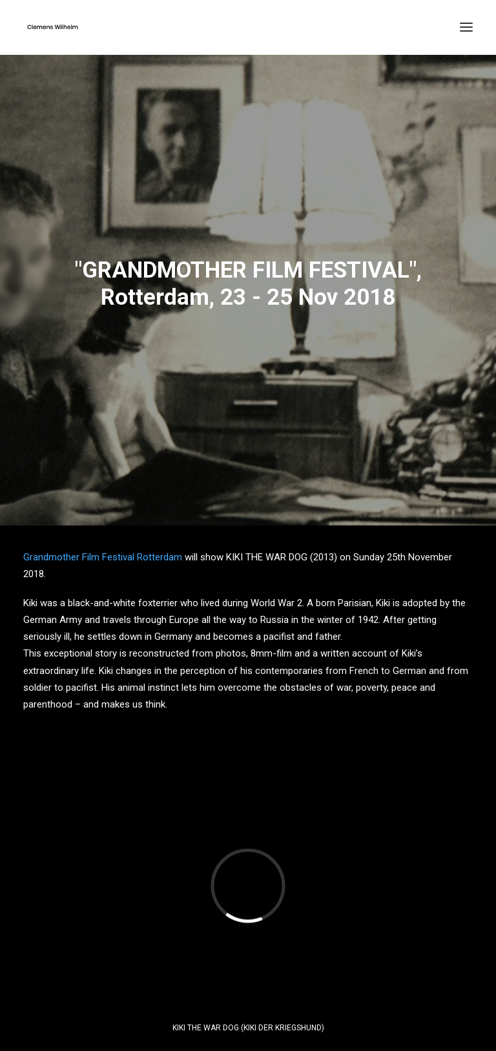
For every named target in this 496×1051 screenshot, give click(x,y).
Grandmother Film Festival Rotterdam (102, 552)
